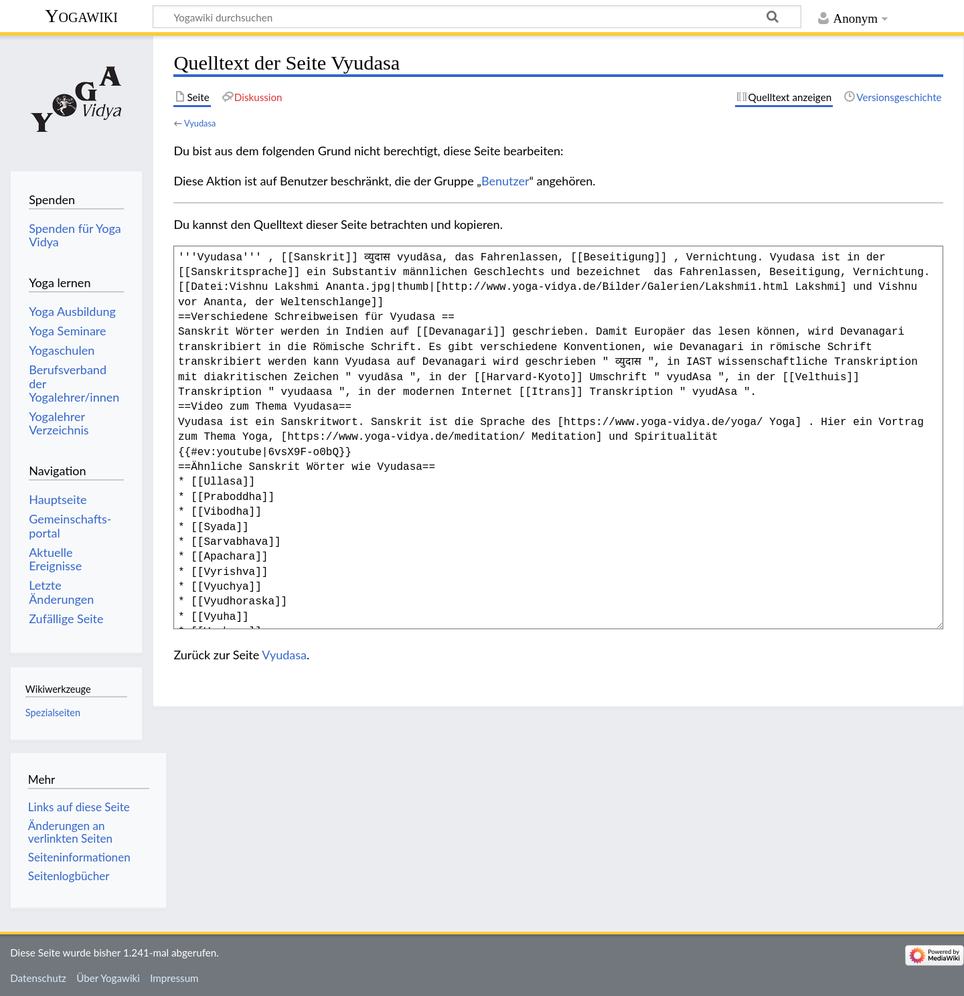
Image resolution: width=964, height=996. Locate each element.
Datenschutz (38, 978)
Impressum (174, 978)
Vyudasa (200, 123)
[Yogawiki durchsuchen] (477, 16)
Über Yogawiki (108, 978)
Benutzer (505, 180)
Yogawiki (81, 15)
